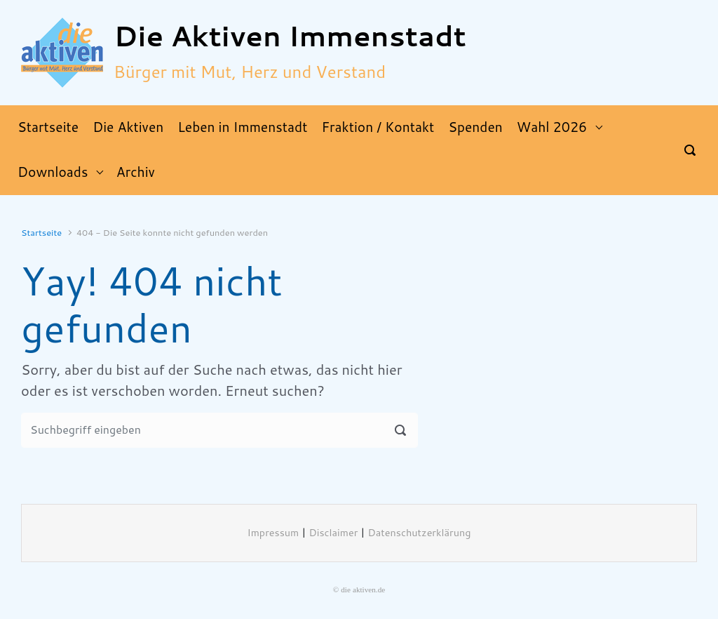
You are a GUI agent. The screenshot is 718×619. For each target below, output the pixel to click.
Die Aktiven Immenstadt (290, 36)
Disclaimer (333, 533)
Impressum (273, 533)
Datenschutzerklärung (419, 533)
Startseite (41, 232)
